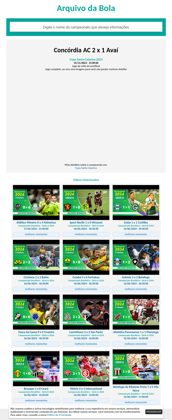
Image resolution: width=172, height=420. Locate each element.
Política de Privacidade (59, 415)
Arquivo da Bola (86, 7)
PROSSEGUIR (153, 412)
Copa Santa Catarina (86, 168)
